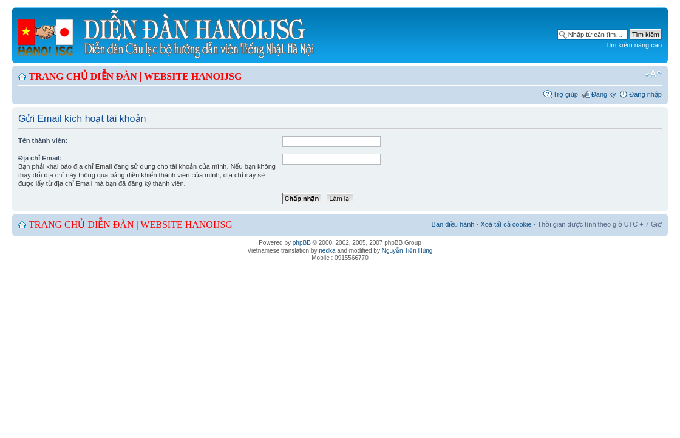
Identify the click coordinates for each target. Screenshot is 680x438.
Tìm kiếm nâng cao (633, 45)
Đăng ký (603, 94)
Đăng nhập (645, 94)
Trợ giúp (565, 94)
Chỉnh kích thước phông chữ (653, 74)
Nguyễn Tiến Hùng (407, 250)
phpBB (302, 242)
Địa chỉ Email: (40, 158)
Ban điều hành (453, 224)
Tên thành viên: (42, 140)
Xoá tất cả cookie (505, 224)
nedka (327, 250)
